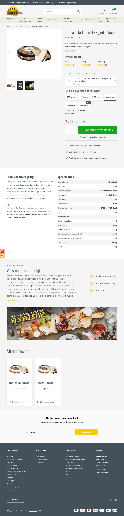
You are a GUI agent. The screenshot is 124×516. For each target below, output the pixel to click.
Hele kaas (84, 105)
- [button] (67, 130)
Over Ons (10, 456)
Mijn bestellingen (42, 459)
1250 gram (109, 97)
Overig (94, 20)
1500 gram (71, 105)
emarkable (33, 511)
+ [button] (73, 130)
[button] (59, 51)
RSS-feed (41, 511)
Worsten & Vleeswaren (67, 19)
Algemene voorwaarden (16, 459)
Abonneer (86, 432)
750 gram (84, 97)
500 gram (71, 97)
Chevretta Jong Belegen (19, 382)
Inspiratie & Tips (110, 19)
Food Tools (100, 19)
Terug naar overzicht (14, 26)
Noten (82, 20)
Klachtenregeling (13, 487)
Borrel (88, 20)
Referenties (11, 490)
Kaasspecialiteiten (54, 20)
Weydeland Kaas (11, 19)
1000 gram (96, 97)
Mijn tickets (40, 462)
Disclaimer (10, 462)
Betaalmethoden (13, 468)
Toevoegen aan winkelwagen (98, 129)
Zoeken (78, 11)
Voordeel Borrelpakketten (25, 19)
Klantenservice (12, 474)
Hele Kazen (40, 19)
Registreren (40, 456)
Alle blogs (10, 481)
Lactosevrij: (70, 113)
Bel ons (15, 500)
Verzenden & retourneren (16, 471)
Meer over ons (13, 300)
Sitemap (10, 477)
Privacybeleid (12, 465)
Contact (9, 484)
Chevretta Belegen (45, 382)
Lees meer (70, 50)
